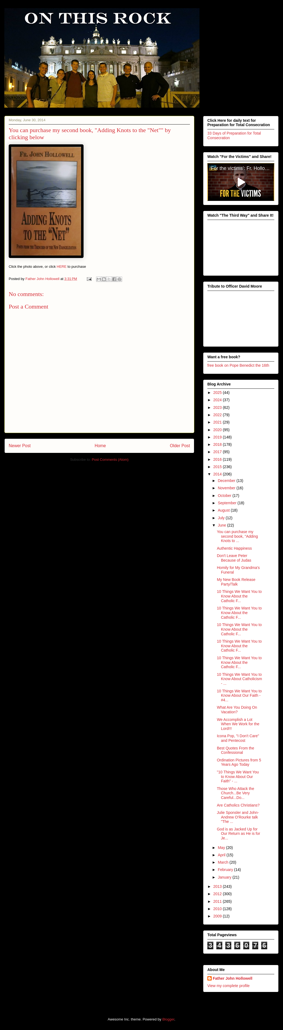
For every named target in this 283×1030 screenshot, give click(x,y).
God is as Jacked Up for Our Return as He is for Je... (238, 833)
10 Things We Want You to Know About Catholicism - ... (239, 679)
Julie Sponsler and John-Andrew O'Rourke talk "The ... (238, 817)
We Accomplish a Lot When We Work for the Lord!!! (238, 724)
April (222, 855)
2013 (218, 886)
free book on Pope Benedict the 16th (238, 365)
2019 (218, 437)
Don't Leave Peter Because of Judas (234, 557)
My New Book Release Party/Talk (236, 581)
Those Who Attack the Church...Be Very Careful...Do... (235, 793)
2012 (218, 894)
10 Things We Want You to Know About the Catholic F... (239, 596)
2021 (218, 422)
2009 (218, 916)
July (222, 517)
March (223, 862)
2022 (218, 415)
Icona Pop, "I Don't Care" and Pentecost (238, 738)
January (225, 877)
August (224, 510)
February (226, 869)
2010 (218, 909)
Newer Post (20, 445)
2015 (218, 467)
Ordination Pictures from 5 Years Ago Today (239, 762)
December (227, 480)
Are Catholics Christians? (238, 805)
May (222, 847)
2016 (218, 459)
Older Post (180, 445)
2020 (218, 429)
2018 (218, 444)
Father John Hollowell (232, 978)
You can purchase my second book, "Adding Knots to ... (237, 536)
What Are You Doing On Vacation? (237, 709)
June (222, 525)
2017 (218, 452)
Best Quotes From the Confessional (235, 750)
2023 (218, 407)
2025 (218, 392)
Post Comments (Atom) (110, 460)
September (227, 503)
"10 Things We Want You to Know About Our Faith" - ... (238, 776)
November (227, 488)
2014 (218, 474)
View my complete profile (228, 985)
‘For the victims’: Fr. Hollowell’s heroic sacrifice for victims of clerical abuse (242, 168)
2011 (218, 901)
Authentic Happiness (234, 548)
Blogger (168, 1019)
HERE (61, 266)
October (225, 495)
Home (100, 445)
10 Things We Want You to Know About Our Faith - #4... (239, 695)
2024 (218, 400)
